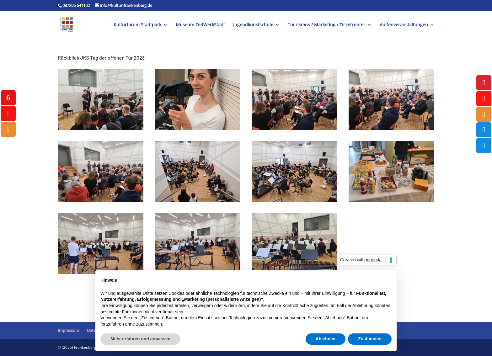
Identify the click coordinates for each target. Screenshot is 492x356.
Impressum (68, 330)
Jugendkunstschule (253, 25)
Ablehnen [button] (326, 338)
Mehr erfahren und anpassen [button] (140, 338)
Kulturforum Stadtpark (137, 25)
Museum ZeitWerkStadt (200, 25)
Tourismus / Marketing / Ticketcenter (326, 25)
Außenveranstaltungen (404, 25)
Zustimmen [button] (370, 338)
